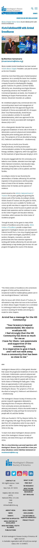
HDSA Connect (28, 510)
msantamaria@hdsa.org (12, 61)
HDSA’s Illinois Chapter (9, 69)
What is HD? (28, 480)
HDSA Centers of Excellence (10, 522)
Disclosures (28, 513)
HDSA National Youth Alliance (10, 526)
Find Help (28, 483)
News (10, 513)
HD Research (28, 486)
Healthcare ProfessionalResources (28, 490)
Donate (35, 13)
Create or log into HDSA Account (27, 18)
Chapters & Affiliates (10, 518)
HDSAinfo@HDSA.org (10, 505)
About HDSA (10, 510)
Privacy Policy (28, 520)
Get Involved (28, 494)
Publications (10, 530)
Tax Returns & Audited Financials (28, 516)
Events (10, 516)
